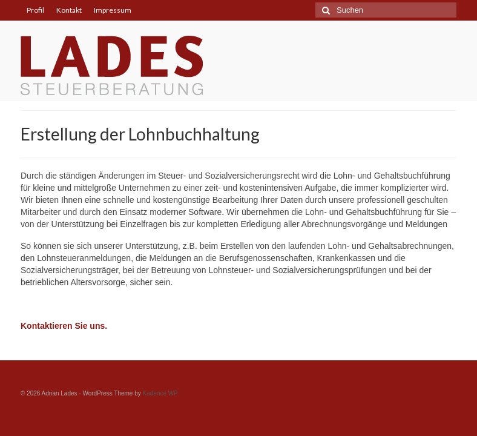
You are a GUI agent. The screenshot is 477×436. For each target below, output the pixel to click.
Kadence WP (160, 393)
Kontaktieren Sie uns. (64, 326)
